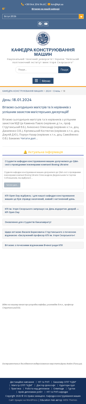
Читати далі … (29, 138)
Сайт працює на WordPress (23, 399)
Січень (56, 90)
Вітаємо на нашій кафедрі (46, 9)
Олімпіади (58, 389)
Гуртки (71, 389)
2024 (48, 90)
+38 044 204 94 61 (35, 4)
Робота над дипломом (37, 389)
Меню (42, 81)
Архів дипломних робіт (30, 392)
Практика (16, 389)
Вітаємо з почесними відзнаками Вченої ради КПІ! (34, 245)
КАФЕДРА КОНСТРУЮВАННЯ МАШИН (43, 52)
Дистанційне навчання (22, 382)
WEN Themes (70, 399)
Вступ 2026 (10, 16)
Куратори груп (67, 385)
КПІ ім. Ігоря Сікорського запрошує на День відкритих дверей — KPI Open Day (42, 210)
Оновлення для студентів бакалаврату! (28, 222)
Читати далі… (12, 185)
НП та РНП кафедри (57, 392)
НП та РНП (43, 382)
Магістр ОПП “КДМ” (22, 385)
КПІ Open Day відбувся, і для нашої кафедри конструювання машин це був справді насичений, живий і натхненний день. (40, 197)
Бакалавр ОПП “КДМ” (64, 382)
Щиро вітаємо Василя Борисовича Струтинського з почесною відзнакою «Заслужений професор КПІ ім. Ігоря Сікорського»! (40, 233)
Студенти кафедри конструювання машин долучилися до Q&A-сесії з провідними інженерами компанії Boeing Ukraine (42, 163)
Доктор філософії (45, 385)
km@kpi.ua (57, 4)
